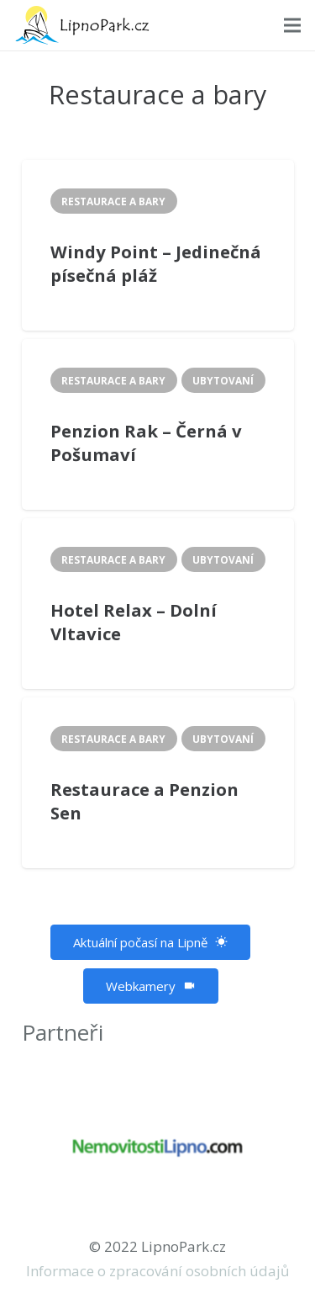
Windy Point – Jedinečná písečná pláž (155, 264)
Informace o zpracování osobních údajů (157, 1270)
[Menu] (292, 25)
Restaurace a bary (113, 201)
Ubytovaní (223, 380)
